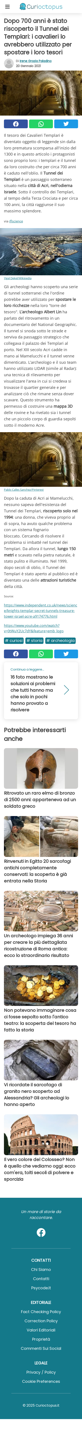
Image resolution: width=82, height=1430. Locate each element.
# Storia (34, 640)
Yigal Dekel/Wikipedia (17, 278)
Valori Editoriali (41, 1330)
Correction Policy (41, 1321)
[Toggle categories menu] (7, 6)
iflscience (16, 221)
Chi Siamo (41, 1269)
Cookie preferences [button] (41, 1381)
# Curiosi (14, 640)
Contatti (41, 1278)
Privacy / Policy (41, 1372)
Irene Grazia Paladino (36, 61)
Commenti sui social (41, 1348)
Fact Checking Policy (41, 1311)
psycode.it (41, 1288)
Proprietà (41, 1339)
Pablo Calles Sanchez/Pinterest (24, 490)
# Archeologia (60, 640)
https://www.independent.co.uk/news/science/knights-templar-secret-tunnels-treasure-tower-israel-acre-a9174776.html (40, 611)
